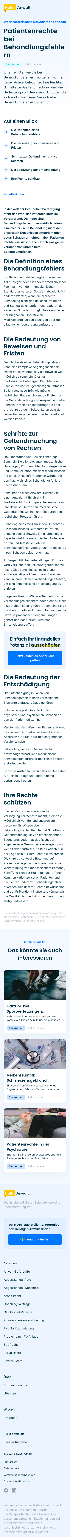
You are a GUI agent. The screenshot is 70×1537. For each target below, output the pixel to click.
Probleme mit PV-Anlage (21, 1336)
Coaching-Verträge (17, 1304)
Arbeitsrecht (12, 1296)
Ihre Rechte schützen (26, 178)
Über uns (10, 1393)
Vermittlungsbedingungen (19, 1474)
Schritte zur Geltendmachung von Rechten (35, 159)
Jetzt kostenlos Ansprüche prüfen (35, 658)
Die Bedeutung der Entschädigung (35, 170)
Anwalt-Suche (34, 1239)
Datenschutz (11, 1468)
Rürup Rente (12, 1353)
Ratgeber (10, 1418)
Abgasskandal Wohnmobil (22, 1288)
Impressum (10, 1461)
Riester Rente (13, 1361)
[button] (62, 7)
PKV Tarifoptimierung (19, 1328)
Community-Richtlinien (17, 1481)
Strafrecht (11, 1344)
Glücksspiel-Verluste (18, 1312)
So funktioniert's (15, 1385)
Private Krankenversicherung (24, 1320)
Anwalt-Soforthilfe (17, 1271)
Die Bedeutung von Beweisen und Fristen (35, 145)
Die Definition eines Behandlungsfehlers (25, 132)
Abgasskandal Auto (17, 1279)
